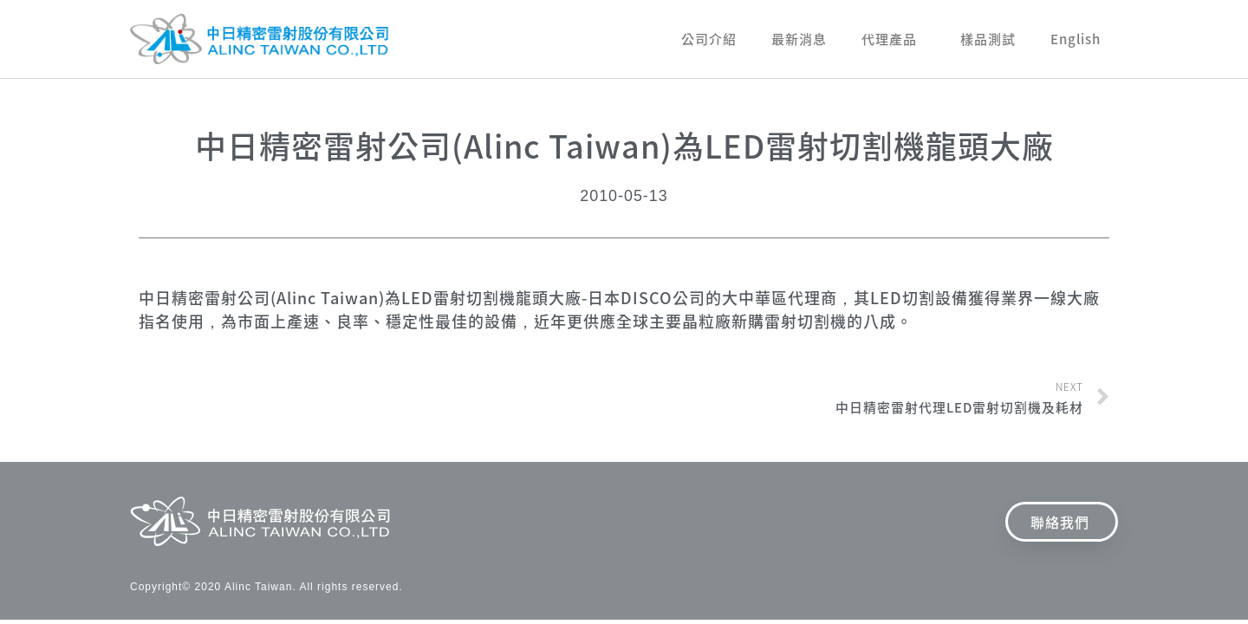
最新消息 (799, 39)
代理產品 (893, 39)
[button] (1061, 522)
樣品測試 (988, 39)
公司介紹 (709, 39)
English (1075, 39)
